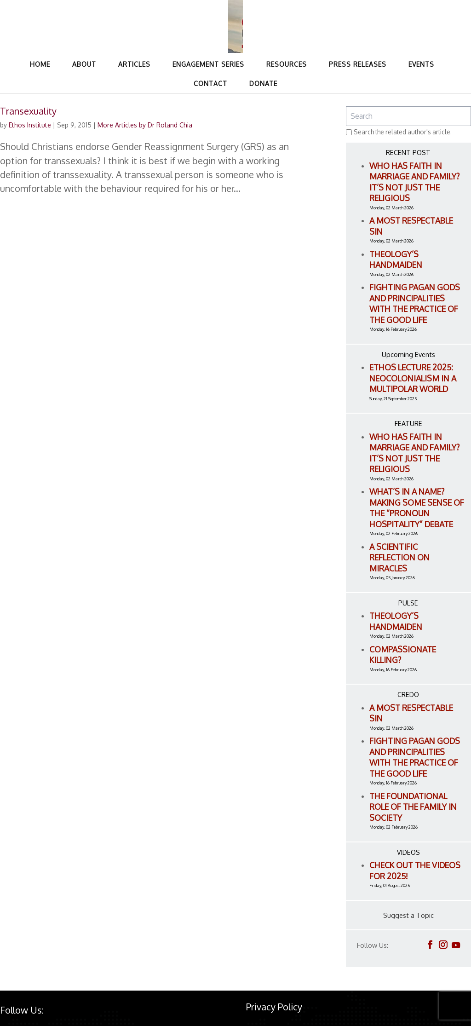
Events (421, 64)
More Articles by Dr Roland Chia (145, 125)
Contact (210, 83)
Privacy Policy (274, 1007)
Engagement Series (208, 64)
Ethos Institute (30, 125)
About (84, 64)
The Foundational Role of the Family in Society (413, 807)
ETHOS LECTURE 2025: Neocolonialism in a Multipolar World (412, 378)
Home (40, 64)
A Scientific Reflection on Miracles (399, 557)
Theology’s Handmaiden (395, 259)
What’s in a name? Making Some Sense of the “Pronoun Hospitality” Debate (416, 507)
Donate (263, 83)
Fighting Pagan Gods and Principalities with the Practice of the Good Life (414, 303)
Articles (134, 64)
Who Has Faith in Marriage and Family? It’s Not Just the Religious (414, 182)
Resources (286, 64)
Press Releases (357, 64)
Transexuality (28, 111)
